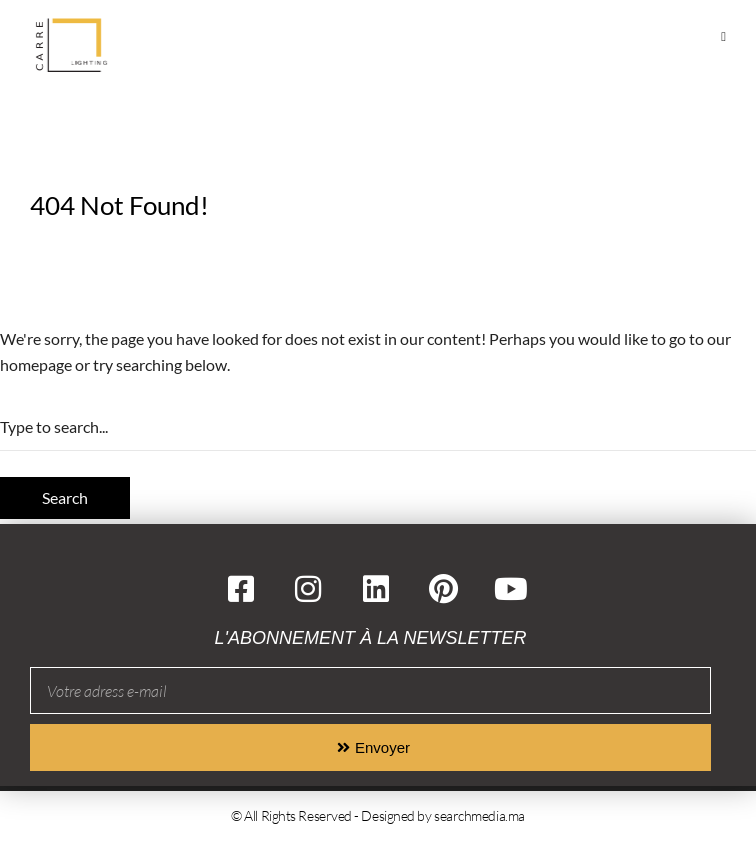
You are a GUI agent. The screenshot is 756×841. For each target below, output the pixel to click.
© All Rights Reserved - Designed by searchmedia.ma (378, 815)
